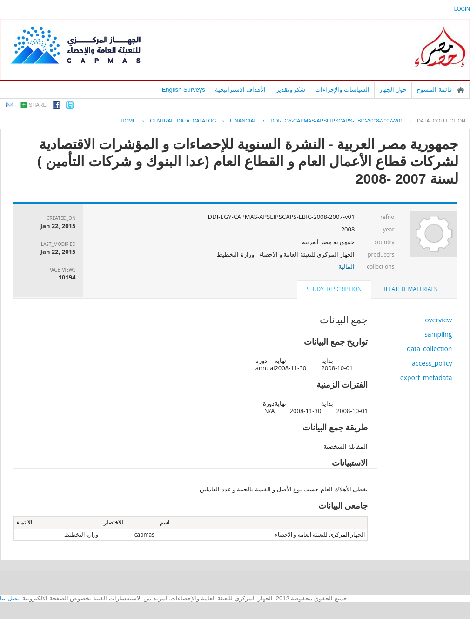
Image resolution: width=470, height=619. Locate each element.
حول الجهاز (393, 89)
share (38, 105)
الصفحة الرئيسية (460, 90)
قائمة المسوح (434, 89)
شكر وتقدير (291, 89)
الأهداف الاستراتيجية (240, 89)
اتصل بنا (10, 598)
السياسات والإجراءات (342, 89)
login (462, 9)
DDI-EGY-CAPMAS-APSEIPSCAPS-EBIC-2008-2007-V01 (337, 120)
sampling (438, 334)
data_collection (441, 120)
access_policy (432, 363)
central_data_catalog (183, 120)
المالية (346, 266)
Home (128, 120)
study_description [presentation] (334, 289)
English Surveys (183, 89)
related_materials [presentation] (409, 289)
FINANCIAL (243, 120)
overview (438, 319)
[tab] (409, 289)
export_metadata (426, 377)
